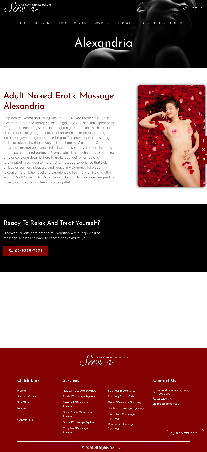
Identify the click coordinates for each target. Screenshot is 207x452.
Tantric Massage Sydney (126, 407)
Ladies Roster (73, 23)
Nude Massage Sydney (79, 422)
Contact (178, 23)
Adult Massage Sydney (80, 389)
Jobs (144, 23)
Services (102, 23)
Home (23, 23)
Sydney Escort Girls (121, 389)
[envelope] (166, 402)
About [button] (126, 23)
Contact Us (25, 419)
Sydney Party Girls (121, 395)
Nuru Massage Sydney (124, 401)
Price (159, 23)
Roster (21, 407)
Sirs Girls (44, 23)
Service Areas (27, 395)
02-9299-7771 (193, 8)
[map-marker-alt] (171, 390)
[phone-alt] (163, 397)
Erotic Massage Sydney (80, 395)
